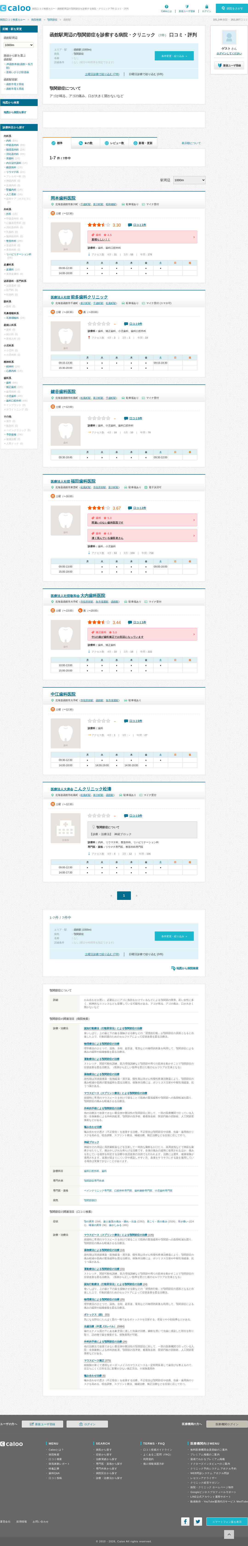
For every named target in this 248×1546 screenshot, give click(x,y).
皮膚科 (10, 269)
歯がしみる (115, 1225)
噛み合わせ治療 (93, 1127)
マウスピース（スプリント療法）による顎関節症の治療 (115, 1093)
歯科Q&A (54, 1473)
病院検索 (36, 19)
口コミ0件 (136, 323)
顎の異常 (89, 1221)
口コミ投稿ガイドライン (157, 1449)
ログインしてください (229, 53)
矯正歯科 (11, 387)
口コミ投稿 (55, 1478)
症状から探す (104, 1454)
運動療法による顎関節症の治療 (101, 1059)
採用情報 (21, 1521)
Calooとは (166, 11)
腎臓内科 (11, 189)
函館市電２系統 (15, 84)
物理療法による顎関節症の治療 (101, 1043)
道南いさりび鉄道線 (17, 72)
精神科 (10, 366)
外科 (8, 214)
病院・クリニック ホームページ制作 (212, 1487)
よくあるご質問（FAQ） (158, 1454)
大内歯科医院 (78, 595)
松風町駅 (111, 303)
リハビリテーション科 (18, 254)
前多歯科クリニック (79, 297)
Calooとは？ (56, 1449)
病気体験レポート (59, 1463)
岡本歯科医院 (63, 198)
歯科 (104, 1171)
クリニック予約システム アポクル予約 (213, 1468)
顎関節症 (52, 19)
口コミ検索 (55, 1459)
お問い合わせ (40, 1521)
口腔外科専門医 (123, 1190)
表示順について (191, 143)
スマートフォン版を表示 (227, 1521)
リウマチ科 (12, 172)
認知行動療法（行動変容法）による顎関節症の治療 (113, 1028)
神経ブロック (91, 1142)
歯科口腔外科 (91, 1171)
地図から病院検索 (187, 968)
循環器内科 (12, 149)
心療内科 (11, 371)
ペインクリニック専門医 (98, 1190)
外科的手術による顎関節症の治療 (103, 1108)
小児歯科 (11, 396)
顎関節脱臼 (90, 1200)
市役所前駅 (99, 487)
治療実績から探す (106, 1459)
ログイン (206, 11)
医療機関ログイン (227, 1424)
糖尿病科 (11, 167)
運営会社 (5, 1521)
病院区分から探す (106, 1473)
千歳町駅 (86, 204)
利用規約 (148, 1459)
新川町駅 (98, 204)
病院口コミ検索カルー (12, 19)
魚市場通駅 (102, 601)
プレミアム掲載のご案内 (205, 1454)
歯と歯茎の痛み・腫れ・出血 (119, 1221)
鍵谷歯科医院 (63, 391)
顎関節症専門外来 (94, 1180)
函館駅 (114, 601)
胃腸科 (10, 158)
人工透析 (11, 194)
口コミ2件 (139, 508)
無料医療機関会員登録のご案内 (209, 1449)
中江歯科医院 (63, 694)
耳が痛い (183, 1221)
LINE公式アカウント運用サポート (210, 1496)
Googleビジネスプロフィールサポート (213, 1492)
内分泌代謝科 (13, 163)
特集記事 (54, 1468)
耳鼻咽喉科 (12, 317)
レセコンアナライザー (203, 1478)
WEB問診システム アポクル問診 (209, 1473)
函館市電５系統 (15, 88)
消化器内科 (12, 154)
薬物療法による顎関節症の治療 (101, 1074)
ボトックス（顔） (94, 1314)
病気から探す (104, 1449)
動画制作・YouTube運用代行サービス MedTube (219, 1501)
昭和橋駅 (111, 204)
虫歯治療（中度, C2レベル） (100, 1326)
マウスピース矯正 (94, 1360)
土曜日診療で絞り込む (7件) (102, 74)
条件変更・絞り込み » (174, 56)
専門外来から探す (106, 1468)
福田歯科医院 (73, 481)
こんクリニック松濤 (81, 789)
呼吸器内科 (12, 145)
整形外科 (11, 240)
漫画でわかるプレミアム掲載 (207, 1459)
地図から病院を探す (15, 112)
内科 (8, 140)
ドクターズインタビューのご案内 (210, 1463)
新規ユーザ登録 (187, 11)
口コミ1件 (139, 225)
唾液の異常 (95, 1225)
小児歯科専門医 (163, 1190)
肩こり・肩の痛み (157, 1221)
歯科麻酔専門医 (143, 1190)
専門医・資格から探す (109, 1463)
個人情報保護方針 (153, 1463)
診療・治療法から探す (109, 1478)
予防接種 (11, 434)
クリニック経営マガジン (205, 1482)
